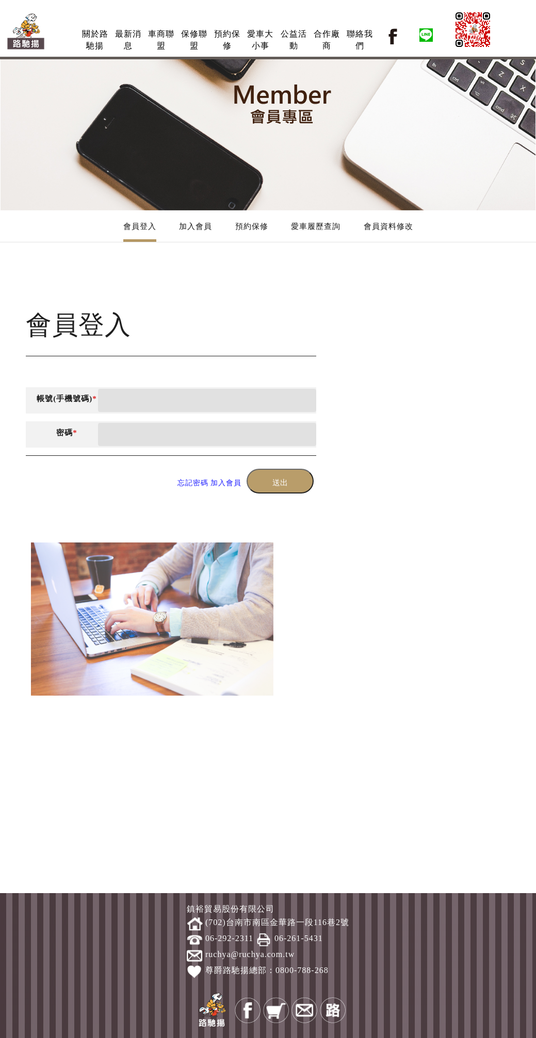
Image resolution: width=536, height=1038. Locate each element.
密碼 (66, 433)
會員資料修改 (388, 226)
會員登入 (139, 226)
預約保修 (251, 226)
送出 (280, 483)
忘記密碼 (192, 483)
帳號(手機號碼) (67, 398)
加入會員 (195, 226)
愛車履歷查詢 (315, 226)
